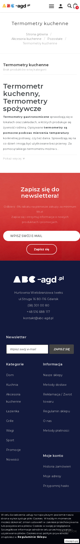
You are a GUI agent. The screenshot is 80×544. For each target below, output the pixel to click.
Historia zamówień (57, 466)
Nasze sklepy (53, 375)
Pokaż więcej (12, 158)
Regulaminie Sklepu (32, 536)
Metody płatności (56, 430)
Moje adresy (52, 476)
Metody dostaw (54, 385)
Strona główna (37, 34)
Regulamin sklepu (56, 411)
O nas (47, 421)
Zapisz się (41, 249)
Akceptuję (71, 541)
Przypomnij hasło (56, 486)
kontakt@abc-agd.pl (38, 318)
